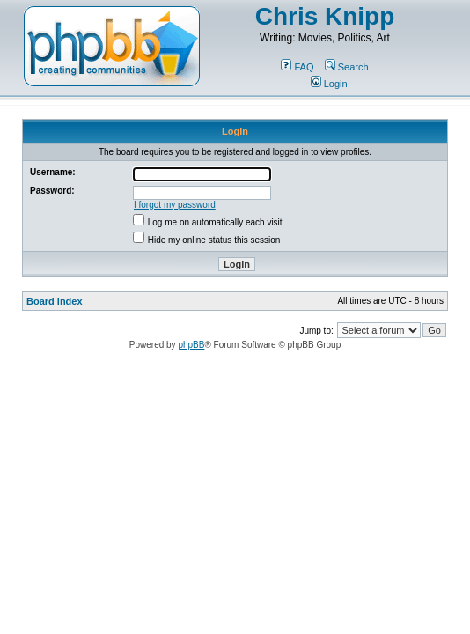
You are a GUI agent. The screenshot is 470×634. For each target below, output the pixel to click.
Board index (54, 301)
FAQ (297, 67)
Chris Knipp (325, 16)
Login (329, 83)
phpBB (191, 345)
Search (347, 67)
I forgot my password (175, 205)
